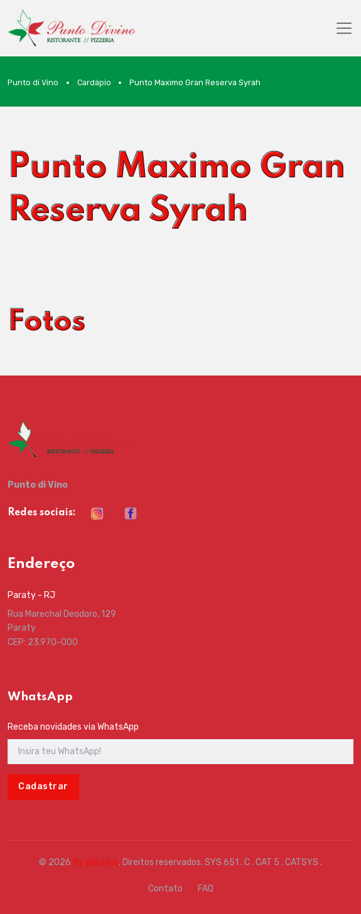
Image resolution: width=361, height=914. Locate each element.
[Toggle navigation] (344, 28)
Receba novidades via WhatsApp (73, 727)
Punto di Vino (33, 82)
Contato (165, 888)
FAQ (205, 888)
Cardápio (94, 82)
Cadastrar (43, 786)
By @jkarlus (96, 862)
